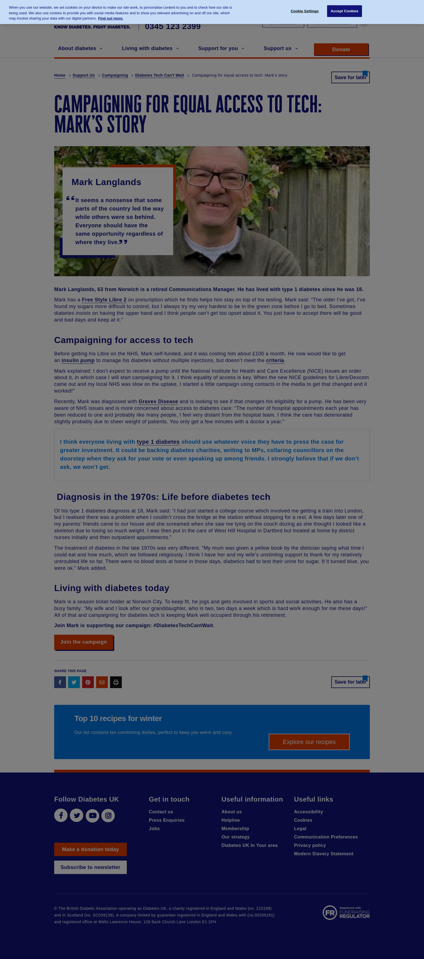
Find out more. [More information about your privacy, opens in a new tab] (110, 15)
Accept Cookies (344, 8)
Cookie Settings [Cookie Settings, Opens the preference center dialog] (305, 8)
